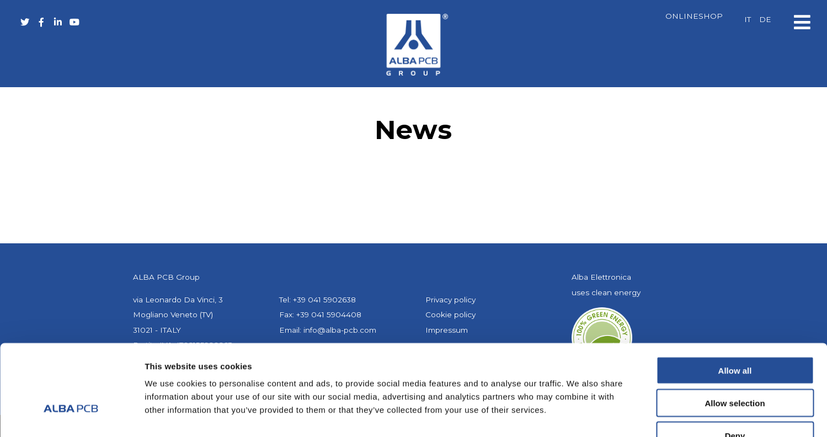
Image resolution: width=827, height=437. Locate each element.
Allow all (735, 301)
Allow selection (735, 334)
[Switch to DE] (765, 20)
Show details (579, 415)
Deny (735, 366)
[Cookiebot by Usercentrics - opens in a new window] (71, 415)
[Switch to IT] (747, 20)
